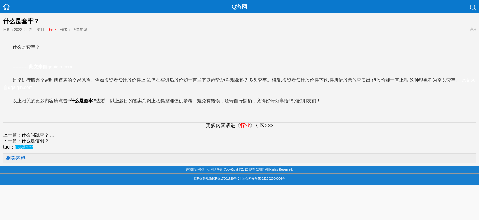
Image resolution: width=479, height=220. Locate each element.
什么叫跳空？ (35, 135)
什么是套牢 (81, 100)
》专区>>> (256, 125)
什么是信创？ (35, 140)
